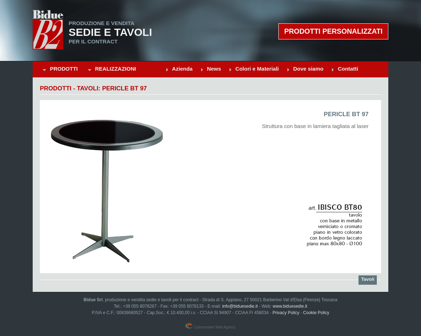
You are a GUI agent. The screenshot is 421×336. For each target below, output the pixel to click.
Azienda (182, 69)
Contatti (348, 69)
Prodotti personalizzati (333, 31)
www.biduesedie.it (290, 306)
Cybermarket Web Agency (210, 327)
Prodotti (64, 69)
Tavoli (367, 279)
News (214, 69)
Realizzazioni (115, 69)
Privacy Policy (285, 312)
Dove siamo (308, 69)
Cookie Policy (316, 312)
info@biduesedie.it (240, 306)
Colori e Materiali (257, 69)
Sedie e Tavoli (110, 32)
